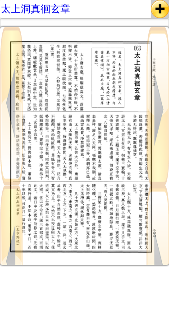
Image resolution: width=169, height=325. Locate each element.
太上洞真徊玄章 (35, 8)
